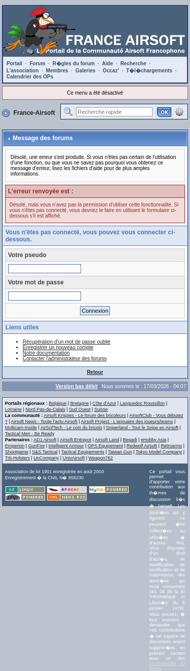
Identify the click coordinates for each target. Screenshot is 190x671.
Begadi (130, 439)
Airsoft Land (107, 439)
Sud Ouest (80, 409)
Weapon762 (101, 457)
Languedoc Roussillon (142, 403)
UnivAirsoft (74, 457)
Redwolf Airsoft (142, 445)
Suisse (101, 409)
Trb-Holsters (17, 457)
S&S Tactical (44, 451)
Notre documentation (46, 353)
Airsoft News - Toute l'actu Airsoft (44, 421)
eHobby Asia (154, 439)
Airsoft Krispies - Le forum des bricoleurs (85, 415)
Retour (95, 372)
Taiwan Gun (120, 451)
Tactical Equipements (82, 451)
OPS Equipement (105, 445)
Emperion (15, 445)
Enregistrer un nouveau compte (58, 347)
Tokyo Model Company (159, 451)
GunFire (36, 445)
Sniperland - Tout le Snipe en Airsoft (142, 427)
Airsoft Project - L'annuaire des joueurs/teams (127, 421)
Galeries (85, 70)
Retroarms (171, 445)
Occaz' (111, 70)
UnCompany (46, 457)
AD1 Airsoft (44, 439)
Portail (14, 63)
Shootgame (16, 451)
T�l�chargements (149, 70)
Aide (107, 63)
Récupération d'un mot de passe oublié (66, 342)
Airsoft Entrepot (75, 439)
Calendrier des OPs (30, 76)
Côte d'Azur (105, 403)
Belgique (57, 403)
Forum (37, 63)
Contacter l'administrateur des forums (65, 358)
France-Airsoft (34, 112)
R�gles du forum (74, 63)
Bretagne (79, 403)
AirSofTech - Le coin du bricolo (71, 427)
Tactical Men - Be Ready (30, 433)
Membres (57, 70)
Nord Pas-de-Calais (45, 409)
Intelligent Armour (66, 445)
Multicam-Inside (21, 427)
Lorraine (13, 409)
